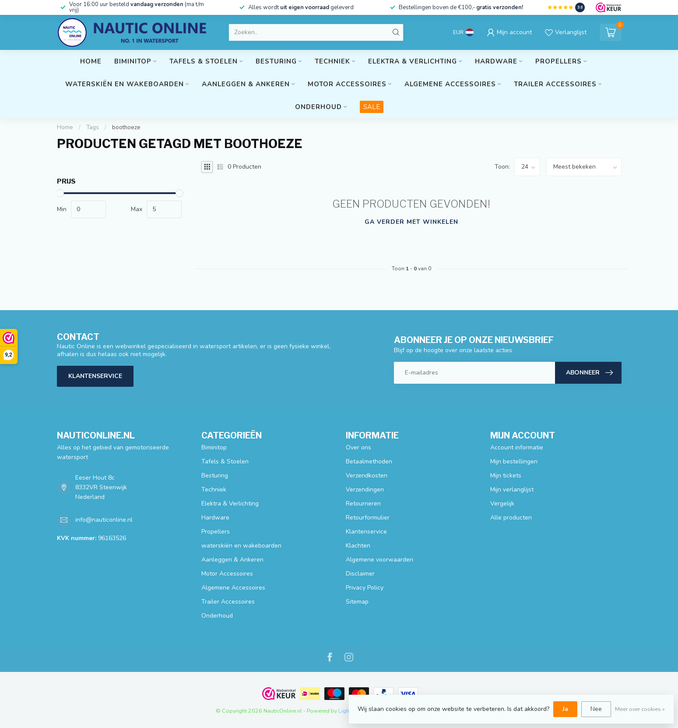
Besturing (276, 61)
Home (91, 61)
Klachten (358, 545)
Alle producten (511, 517)
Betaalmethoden (369, 461)
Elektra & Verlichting (412, 61)
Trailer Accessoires (555, 84)
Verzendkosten (366, 475)
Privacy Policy (364, 587)
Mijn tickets (505, 475)
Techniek (332, 61)
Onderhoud (318, 106)
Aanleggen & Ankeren (246, 84)
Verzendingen (365, 489)
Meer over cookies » (640, 709)
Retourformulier (368, 517)
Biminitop (132, 61)
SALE (371, 106)
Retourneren (363, 503)
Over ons (358, 447)
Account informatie (516, 447)
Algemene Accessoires (450, 84)
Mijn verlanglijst (512, 489)
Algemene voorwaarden (379, 559)
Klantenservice (95, 376)
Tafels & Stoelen (203, 61)
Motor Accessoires (347, 84)
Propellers (558, 61)
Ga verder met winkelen (411, 222)
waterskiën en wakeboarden (124, 84)
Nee (596, 709)
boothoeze (126, 127)
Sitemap (357, 601)
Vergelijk (502, 503)
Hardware (496, 61)
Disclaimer (360, 573)
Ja (565, 709)
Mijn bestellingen (513, 461)
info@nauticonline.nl (104, 520)
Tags (92, 127)
